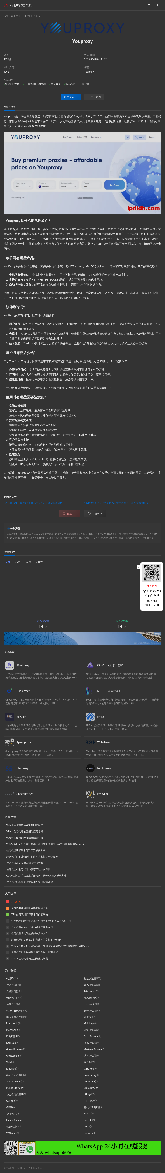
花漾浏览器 (90, 1030)
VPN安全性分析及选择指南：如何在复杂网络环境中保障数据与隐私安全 (45, 844)
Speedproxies (24, 794)
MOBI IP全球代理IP (109, 691)
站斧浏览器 (90, 1055)
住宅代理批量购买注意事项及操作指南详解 (29, 881)
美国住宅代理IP (14, 1017)
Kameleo (11, 1043)
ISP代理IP (11, 1036)
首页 (18, 15)
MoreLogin (12, 1023)
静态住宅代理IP (14, 1075)
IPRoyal (88, 1094)
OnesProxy (23, 691)
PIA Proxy (22, 768)
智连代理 (11, 1113)
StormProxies (13, 1081)
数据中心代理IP (14, 1010)
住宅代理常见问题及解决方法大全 (24, 863)
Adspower (89, 991)
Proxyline (103, 794)
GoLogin (88, 1133)
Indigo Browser (14, 1088)
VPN (8, 1062)
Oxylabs (10, 1100)
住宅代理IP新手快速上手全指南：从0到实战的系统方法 (36, 875)
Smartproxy (90, 1075)
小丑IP (87, 1113)
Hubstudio (89, 1004)
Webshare (103, 742)
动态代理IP (12, 997)
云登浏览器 (12, 991)
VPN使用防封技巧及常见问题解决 (24, 825)
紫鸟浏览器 (90, 985)
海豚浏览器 (90, 1043)
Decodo (88, 1120)
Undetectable (13, 1055)
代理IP (9, 978)
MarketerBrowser (93, 1049)
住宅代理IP (12, 985)
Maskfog (11, 1068)
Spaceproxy (23, 742)
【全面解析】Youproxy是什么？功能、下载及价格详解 (33, 502)
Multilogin (89, 1023)
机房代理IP (12, 1126)
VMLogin (11, 1133)
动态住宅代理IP (14, 1094)
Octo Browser (91, 1036)
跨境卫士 (89, 1017)
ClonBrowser (91, 1088)
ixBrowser (89, 1068)
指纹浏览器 (90, 978)
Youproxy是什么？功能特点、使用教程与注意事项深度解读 (116, 502)
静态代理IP (90, 997)
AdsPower (89, 1081)
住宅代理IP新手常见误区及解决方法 (25, 850)
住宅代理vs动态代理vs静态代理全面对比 (28, 869)
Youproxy (89, 71)
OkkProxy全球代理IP (110, 665)
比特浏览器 (90, 1010)
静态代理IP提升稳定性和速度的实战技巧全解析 (32, 856)
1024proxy (23, 665)
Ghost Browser (14, 1049)
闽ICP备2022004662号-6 (30, 1168)
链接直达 (69, 96)
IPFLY (100, 716)
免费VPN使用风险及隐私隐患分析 (24, 837)
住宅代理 (11, 1004)
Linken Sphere (14, 1120)
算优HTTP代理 (92, 1107)
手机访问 (96, 96)
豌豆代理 (89, 1062)
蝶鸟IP (9, 1107)
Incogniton (12, 1030)
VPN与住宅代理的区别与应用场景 (24, 831)
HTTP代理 (89, 1100)
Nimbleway (104, 768)
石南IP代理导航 (21, 5)
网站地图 (9, 1168)
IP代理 (28, 15)
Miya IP (21, 716)
